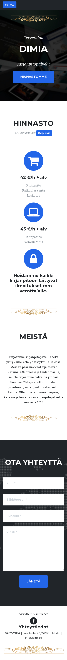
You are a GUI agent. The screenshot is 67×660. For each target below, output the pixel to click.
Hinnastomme (33, 77)
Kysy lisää (44, 133)
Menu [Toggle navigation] (9, 4)
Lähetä (33, 581)
